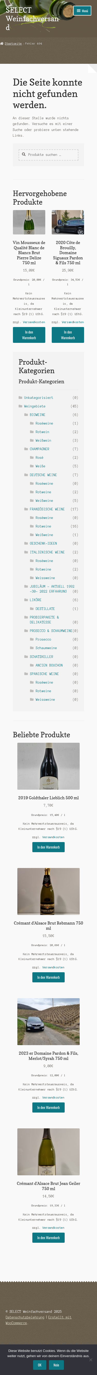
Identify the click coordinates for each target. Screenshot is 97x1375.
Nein (56, 1364)
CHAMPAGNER (39, 449)
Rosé (39, 457)
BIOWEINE (38, 414)
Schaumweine (46, 648)
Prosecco (43, 639)
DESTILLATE (45, 608)
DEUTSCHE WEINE (43, 475)
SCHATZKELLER (41, 656)
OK (39, 1364)
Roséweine (44, 423)
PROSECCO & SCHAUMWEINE (51, 631)
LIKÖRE (36, 600)
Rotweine (43, 492)
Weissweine (45, 578)
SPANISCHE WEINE (44, 674)
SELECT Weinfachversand (32, 19)
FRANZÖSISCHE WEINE (47, 509)
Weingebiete (35, 406)
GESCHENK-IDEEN (43, 543)
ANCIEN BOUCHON (49, 665)
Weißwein (43, 440)
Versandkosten (34, 322)
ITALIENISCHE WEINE (47, 552)
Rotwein (42, 432)
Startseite (13, 43)
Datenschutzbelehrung (25, 1317)
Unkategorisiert (38, 397)
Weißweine (44, 500)
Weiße (40, 466)
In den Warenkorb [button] (29, 334)
